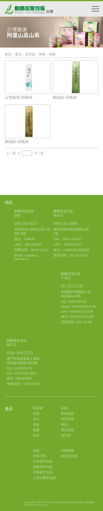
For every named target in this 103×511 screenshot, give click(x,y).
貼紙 (36, 450)
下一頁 (39, 153)
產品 (18, 54)
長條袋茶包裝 (43, 467)
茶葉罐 (38, 408)
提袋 (36, 413)
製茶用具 (67, 413)
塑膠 (36, 430)
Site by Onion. (42, 505)
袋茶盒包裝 (69, 456)
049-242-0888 (65, 223)
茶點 (64, 408)
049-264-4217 (26, 223)
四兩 (52, 54)
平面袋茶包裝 (43, 461)
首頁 (8, 54)
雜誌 (64, 424)
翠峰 (42, 54)
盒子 (36, 419)
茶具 (36, 435)
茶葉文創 (39, 456)
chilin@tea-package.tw (26, 257)
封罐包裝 (67, 450)
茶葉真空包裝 (43, 472)
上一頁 (11, 153)
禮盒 (36, 424)
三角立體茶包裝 (44, 478)
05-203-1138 (72, 286)
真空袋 (30, 54)
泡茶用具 (67, 419)
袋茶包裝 (67, 430)
